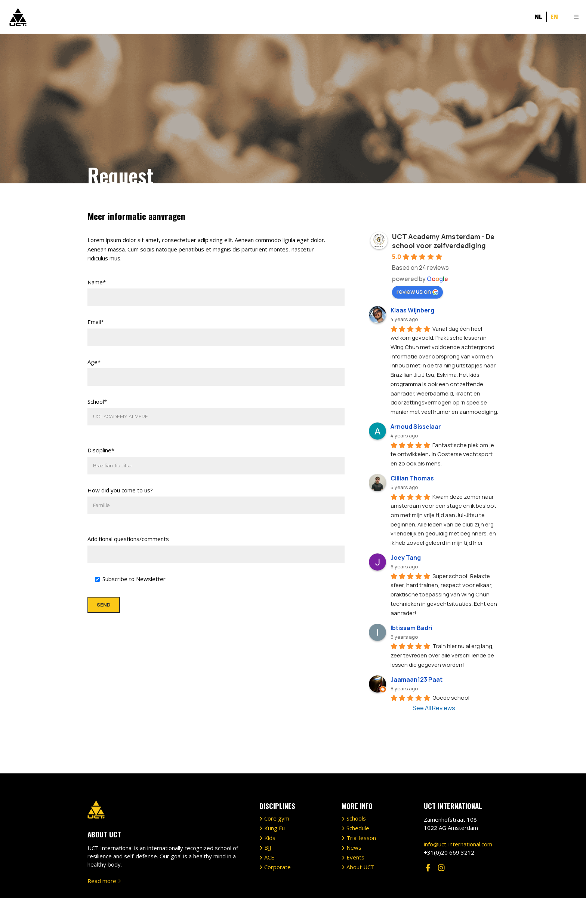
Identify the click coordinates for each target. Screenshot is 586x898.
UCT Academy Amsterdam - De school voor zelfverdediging (443, 241)
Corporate (277, 833)
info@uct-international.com (458, 810)
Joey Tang (406, 557)
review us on (417, 291)
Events (355, 824)
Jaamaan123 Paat (416, 679)
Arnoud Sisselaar (416, 426)
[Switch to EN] (554, 17)
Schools (356, 785)
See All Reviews (434, 708)
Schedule (357, 794)
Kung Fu (274, 794)
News (353, 814)
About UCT (360, 833)
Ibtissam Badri (411, 628)
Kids (269, 804)
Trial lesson (361, 804)
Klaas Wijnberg (412, 310)
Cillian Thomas (412, 478)
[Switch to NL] (538, 17)
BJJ (267, 814)
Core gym (276, 785)
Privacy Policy (324, 884)
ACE (269, 824)
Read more (104, 847)
